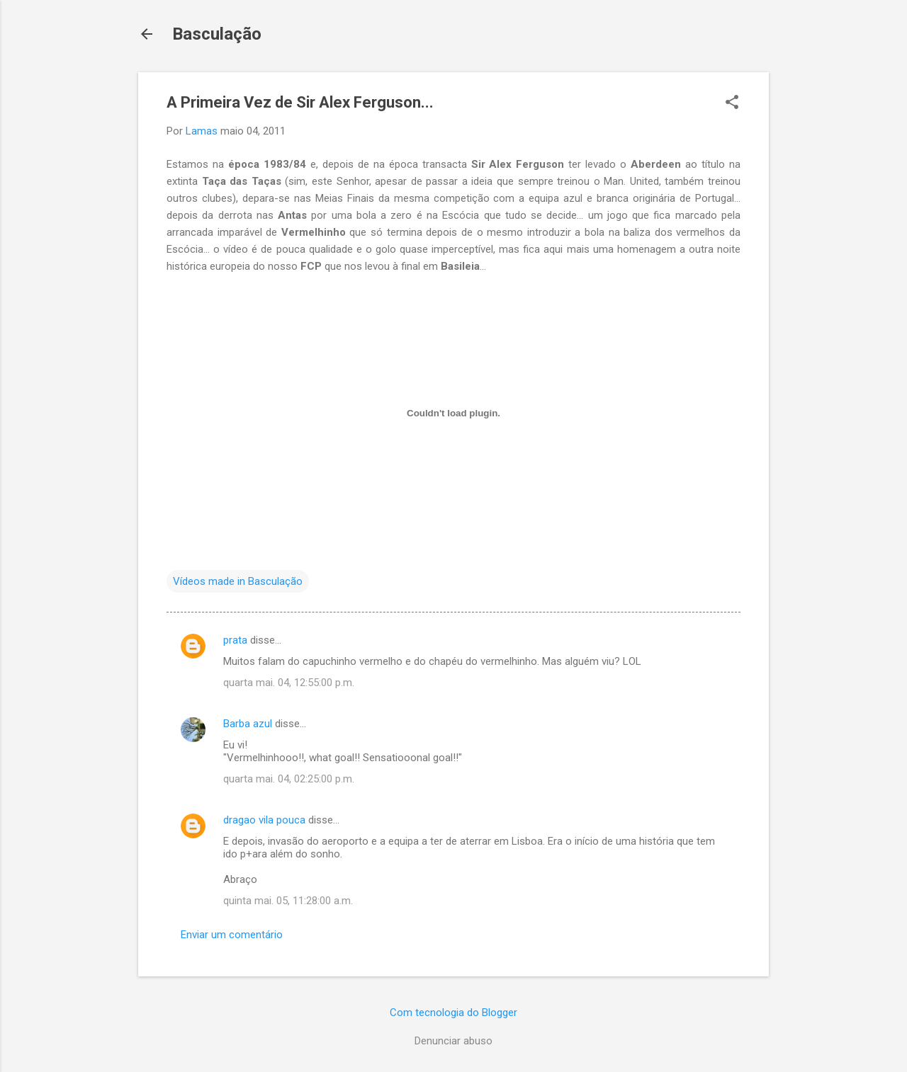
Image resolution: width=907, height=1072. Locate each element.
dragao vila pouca (264, 820)
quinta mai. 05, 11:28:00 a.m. (288, 900)
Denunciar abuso (453, 1040)
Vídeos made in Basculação (238, 581)
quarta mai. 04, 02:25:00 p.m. (288, 778)
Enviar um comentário (232, 934)
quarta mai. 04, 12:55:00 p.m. (288, 682)
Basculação (216, 34)
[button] (731, 103)
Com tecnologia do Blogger (453, 1012)
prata (235, 640)
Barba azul (247, 723)
